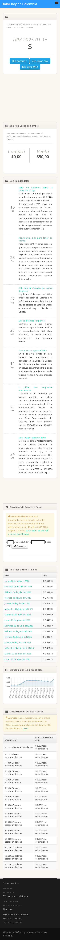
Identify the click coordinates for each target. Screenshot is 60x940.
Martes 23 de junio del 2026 (18, 653)
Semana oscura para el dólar (33, 350)
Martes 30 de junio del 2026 (18, 614)
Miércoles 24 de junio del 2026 (19, 648)
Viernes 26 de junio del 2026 (18, 636)
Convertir (20, 546)
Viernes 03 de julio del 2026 (18, 597)
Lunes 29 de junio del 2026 (17, 620)
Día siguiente (30, 67)
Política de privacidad (12, 905)
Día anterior (19, 61)
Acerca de (7, 888)
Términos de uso (10, 901)
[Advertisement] (30, 98)
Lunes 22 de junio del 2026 (17, 659)
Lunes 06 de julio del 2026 (17, 581)
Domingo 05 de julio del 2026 (18, 586)
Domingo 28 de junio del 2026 (19, 625)
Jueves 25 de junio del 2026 (18, 642)
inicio (25, 728)
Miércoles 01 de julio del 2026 (19, 609)
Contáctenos (8, 892)
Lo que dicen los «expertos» (32, 320)
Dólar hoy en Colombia (19, 4)
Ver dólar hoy (40, 61)
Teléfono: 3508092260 (12, 922)
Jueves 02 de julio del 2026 (17, 603)
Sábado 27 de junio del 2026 (18, 631)
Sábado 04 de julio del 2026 (18, 592)
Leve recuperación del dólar (32, 437)
